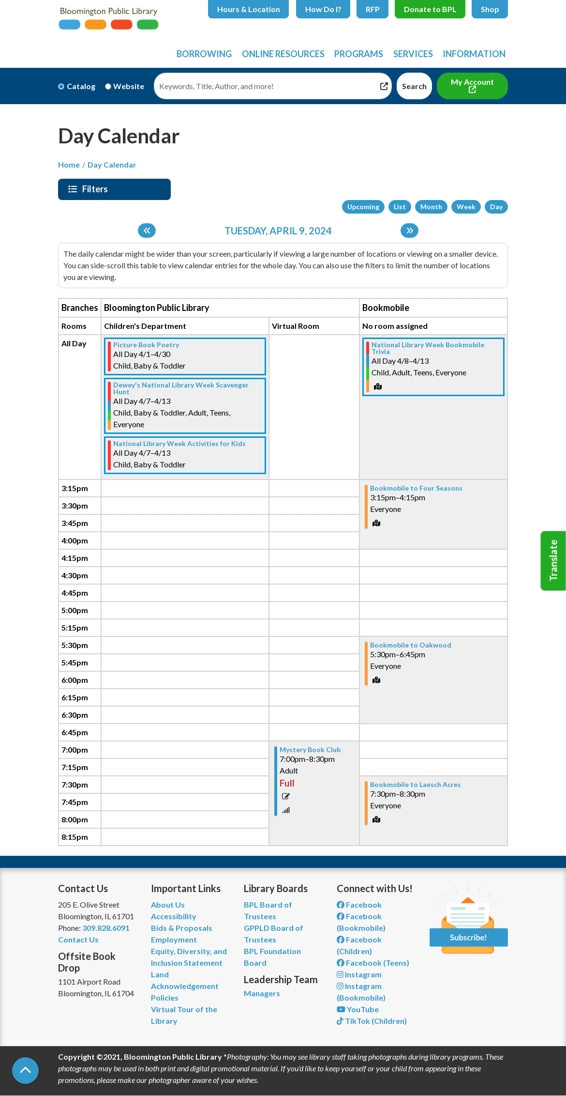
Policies (165, 997)
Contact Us (78, 939)
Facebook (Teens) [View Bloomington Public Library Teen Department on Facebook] (373, 962)
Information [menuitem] (474, 53)
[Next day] (409, 230)
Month (431, 206)
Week (466, 206)
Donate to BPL (430, 9)
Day (496, 206)
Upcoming (363, 206)
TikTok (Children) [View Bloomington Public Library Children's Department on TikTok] (372, 1020)
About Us (168, 904)
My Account (472, 81)
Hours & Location (248, 9)
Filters (96, 189)
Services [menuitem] (413, 53)
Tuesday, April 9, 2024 (278, 230)
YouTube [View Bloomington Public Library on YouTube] (358, 1009)
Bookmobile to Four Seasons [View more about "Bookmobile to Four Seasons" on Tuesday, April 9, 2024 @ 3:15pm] (416, 488)
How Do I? (323, 9)
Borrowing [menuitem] (204, 53)
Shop (490, 9)
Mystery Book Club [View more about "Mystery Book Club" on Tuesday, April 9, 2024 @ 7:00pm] (310, 749)
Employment (174, 939)
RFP (373, 9)
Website (128, 86)
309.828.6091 (106, 927)
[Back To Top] (25, 1070)
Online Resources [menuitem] (283, 53)
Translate (553, 561)
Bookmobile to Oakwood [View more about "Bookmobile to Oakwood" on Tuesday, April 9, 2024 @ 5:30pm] (410, 645)
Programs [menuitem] (358, 53)
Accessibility (173, 916)
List (400, 206)
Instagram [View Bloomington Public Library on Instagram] (359, 974)
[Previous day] (147, 230)
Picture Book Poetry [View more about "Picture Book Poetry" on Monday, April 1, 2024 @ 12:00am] (146, 344)
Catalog (81, 86)
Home (69, 164)
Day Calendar (112, 164)
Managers (262, 993)
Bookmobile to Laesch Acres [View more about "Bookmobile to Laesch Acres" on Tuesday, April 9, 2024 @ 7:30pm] (415, 784)
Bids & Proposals (181, 927)
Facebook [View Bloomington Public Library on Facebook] (359, 904)
